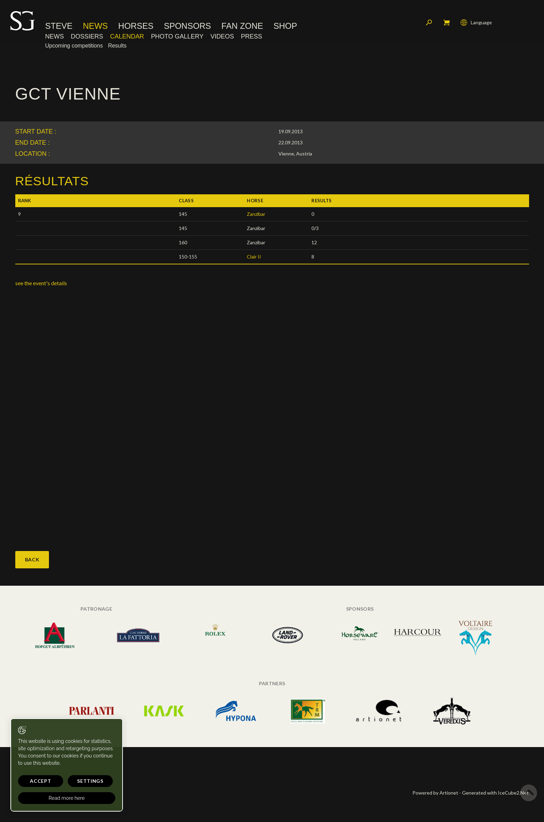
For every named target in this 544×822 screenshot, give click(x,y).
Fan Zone (242, 26)
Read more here (67, 798)
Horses (135, 26)
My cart (446, 22)
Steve (59, 26)
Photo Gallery (177, 36)
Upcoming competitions (74, 46)
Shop (285, 26)
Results (117, 46)
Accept (40, 781)
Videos (222, 36)
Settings (90, 781)
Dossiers (87, 36)
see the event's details (41, 283)
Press (251, 36)
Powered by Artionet (435, 793)
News (95, 26)
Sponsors (187, 26)
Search (429, 22)
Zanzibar (256, 214)
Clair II (254, 257)
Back (32, 559)
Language (476, 22)
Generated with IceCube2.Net (495, 793)
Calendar (127, 36)
